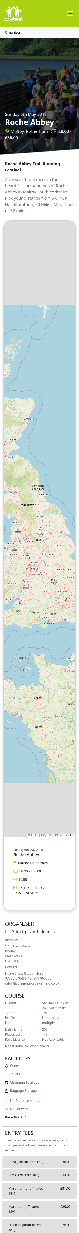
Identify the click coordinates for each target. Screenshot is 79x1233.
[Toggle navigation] (70, 13)
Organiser (13, 32)
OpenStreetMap (52, 835)
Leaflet (33, 835)
